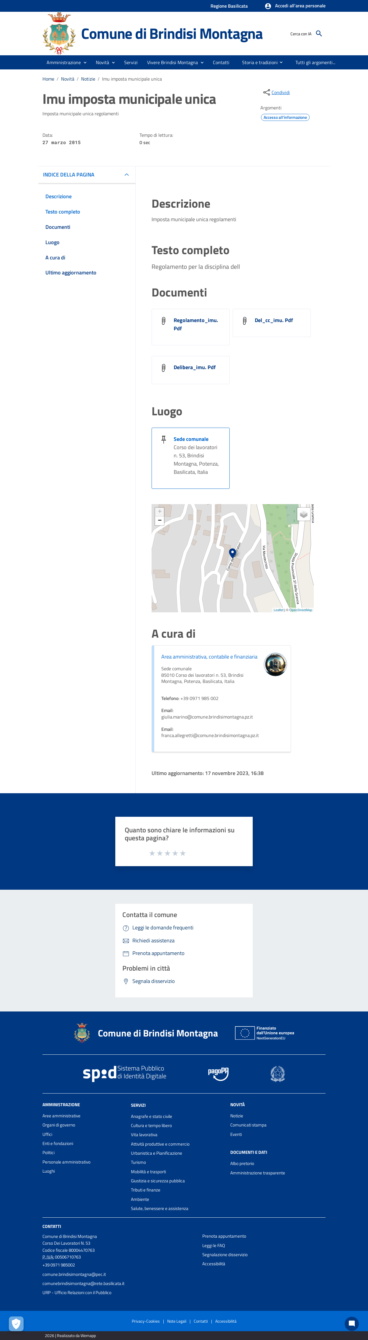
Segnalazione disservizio (225, 1254)
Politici (48, 1152)
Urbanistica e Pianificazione (156, 1153)
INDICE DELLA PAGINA (68, 175)
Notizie (88, 78)
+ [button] (160, 512)
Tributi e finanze (145, 1189)
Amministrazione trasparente (257, 1172)
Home (48, 78)
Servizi (138, 1105)
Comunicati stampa (248, 1124)
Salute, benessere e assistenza (159, 1208)
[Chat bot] (351, 1323)
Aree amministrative (61, 1115)
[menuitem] (221, 62)
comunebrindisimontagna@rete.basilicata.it (83, 1283)
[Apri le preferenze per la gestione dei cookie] (16, 1323)
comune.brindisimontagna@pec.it (74, 1274)
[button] (295, 6)
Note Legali (176, 1321)
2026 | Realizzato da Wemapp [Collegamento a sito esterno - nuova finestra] (70, 1335)
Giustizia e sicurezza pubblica (158, 1180)
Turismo (138, 1162)
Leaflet (278, 610)
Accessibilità (213, 1263)
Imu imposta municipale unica (132, 78)
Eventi (236, 1134)
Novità (67, 78)
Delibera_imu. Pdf (195, 367)
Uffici (47, 1134)
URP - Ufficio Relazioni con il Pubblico (76, 1292)
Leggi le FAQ (213, 1245)
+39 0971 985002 (58, 1264)
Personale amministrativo (66, 1162)
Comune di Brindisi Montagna (172, 33)
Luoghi (48, 1171)
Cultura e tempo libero (151, 1125)
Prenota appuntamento (224, 1236)
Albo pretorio (242, 1163)
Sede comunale (191, 439)
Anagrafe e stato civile (151, 1116)
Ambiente (140, 1199)
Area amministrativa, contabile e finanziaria (209, 657)
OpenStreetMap (300, 610)
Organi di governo (58, 1124)
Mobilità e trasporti (148, 1171)
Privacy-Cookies (146, 1321)
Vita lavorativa (144, 1134)
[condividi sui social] (276, 92)
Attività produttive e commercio (160, 1144)
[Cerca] (319, 33)
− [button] (160, 520)
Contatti (51, 1226)
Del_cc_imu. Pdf (274, 320)
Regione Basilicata (229, 5)
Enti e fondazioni (57, 1143)
